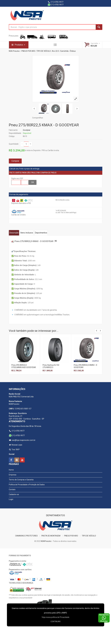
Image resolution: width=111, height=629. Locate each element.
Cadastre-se (14, 494)
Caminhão (64, 51)
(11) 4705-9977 (55, 2)
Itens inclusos (26, 232)
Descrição (14, 232)
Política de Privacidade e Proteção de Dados (27, 485)
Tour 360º (14, 449)
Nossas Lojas (15, 445)
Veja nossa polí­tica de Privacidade (55, 617)
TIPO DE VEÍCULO (44, 51)
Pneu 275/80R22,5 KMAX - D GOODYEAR (44, 125)
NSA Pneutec (14, 51)
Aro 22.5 (55, 51)
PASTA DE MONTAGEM (50, 536)
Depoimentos (41, 232)
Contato (12, 489)
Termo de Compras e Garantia (21, 480)
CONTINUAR (55, 621)
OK (32, 182)
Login (11, 499)
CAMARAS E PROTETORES (26, 536)
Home (11, 470)
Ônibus (73, 51)
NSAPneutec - (47, 541)
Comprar (15, 161)
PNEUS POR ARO (28, 51)
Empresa (12, 475)
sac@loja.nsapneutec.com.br (22, 440)
